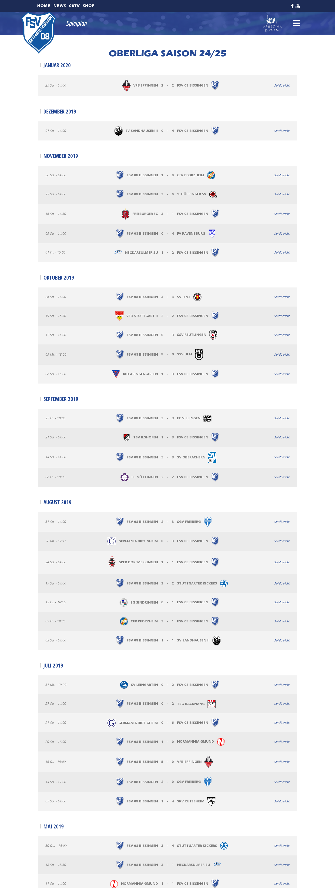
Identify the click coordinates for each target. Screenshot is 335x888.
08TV (74, 5)
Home (43, 5)
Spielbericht (282, 85)
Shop (88, 5)
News (60, 5)
